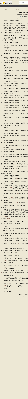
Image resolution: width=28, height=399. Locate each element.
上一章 (17, 9)
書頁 (23, 296)
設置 (6, 9)
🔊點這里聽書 (23, 16)
